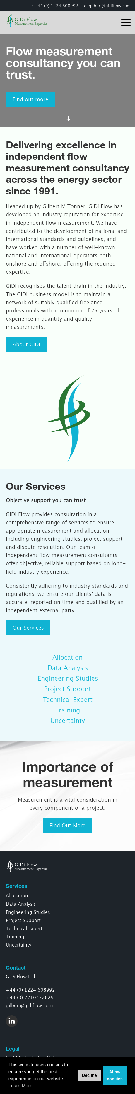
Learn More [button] (20, 1085)
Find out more (30, 99)
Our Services (28, 628)
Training (67, 710)
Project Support (67, 689)
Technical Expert (68, 699)
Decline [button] (89, 1075)
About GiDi (26, 344)
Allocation (67, 657)
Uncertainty (67, 720)
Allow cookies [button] (115, 1075)
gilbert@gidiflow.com (110, 5)
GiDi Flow (30, 21)
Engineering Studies (67, 678)
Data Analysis (67, 668)
